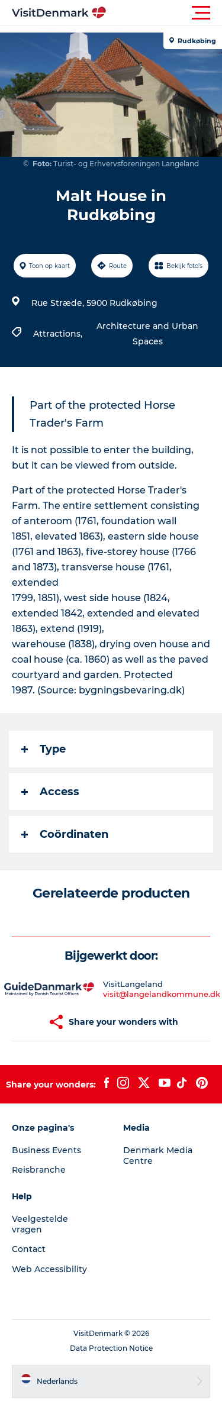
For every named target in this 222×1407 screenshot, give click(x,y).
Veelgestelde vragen (40, 1224)
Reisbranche (39, 1169)
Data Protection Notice (111, 1348)
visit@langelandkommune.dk (161, 994)
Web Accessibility (49, 1269)
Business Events (46, 1150)
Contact (29, 1249)
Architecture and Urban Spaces (147, 334)
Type (43, 749)
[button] (164, 13)
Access (50, 791)
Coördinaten (64, 834)
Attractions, (59, 333)
